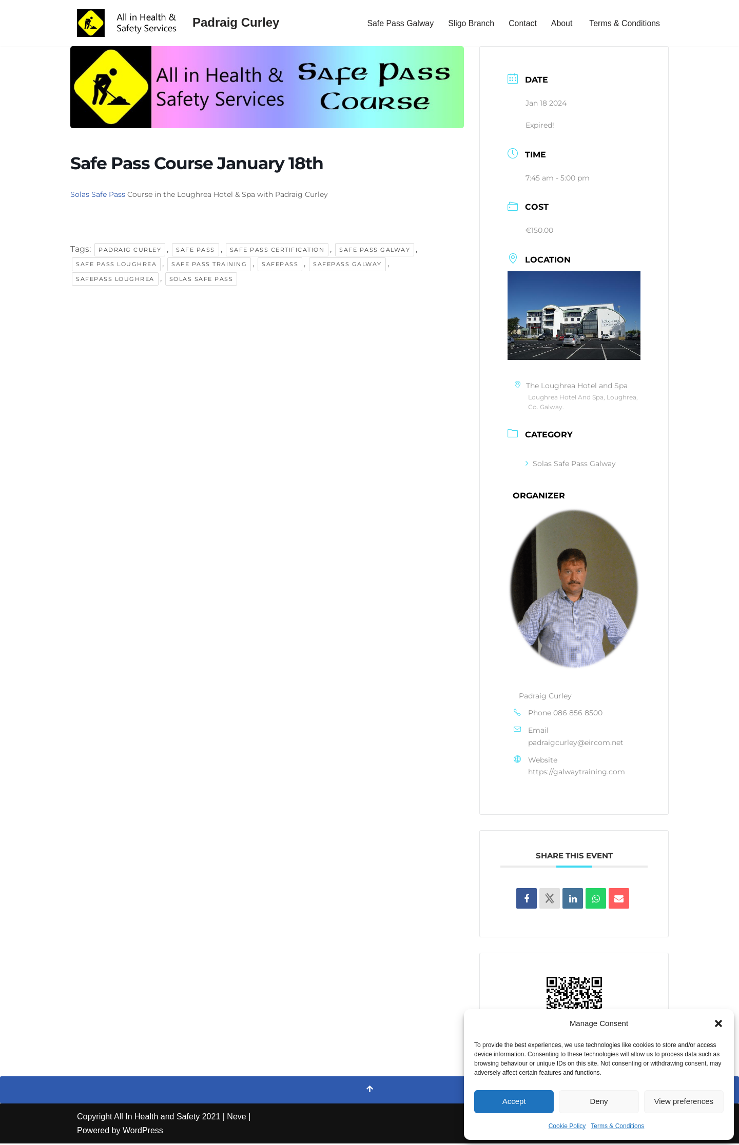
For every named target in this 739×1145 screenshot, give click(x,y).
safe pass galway (374, 249)
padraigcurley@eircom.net (576, 744)
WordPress (143, 1132)
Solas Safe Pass (97, 194)
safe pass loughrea (116, 265)
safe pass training (209, 265)
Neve (236, 1118)
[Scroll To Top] (369, 1090)
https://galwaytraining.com (576, 773)
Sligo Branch (470, 23)
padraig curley (130, 249)
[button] (718, 1023)
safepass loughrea (115, 280)
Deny (599, 1101)
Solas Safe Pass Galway (571, 464)
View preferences (684, 1101)
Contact (522, 23)
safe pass (195, 249)
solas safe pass (201, 280)
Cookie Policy (567, 1126)
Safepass (280, 265)
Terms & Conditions (617, 1126)
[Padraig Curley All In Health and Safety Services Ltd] (178, 23)
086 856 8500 (577, 714)
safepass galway (347, 265)
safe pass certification (277, 249)
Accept (514, 1101)
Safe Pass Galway (399, 23)
